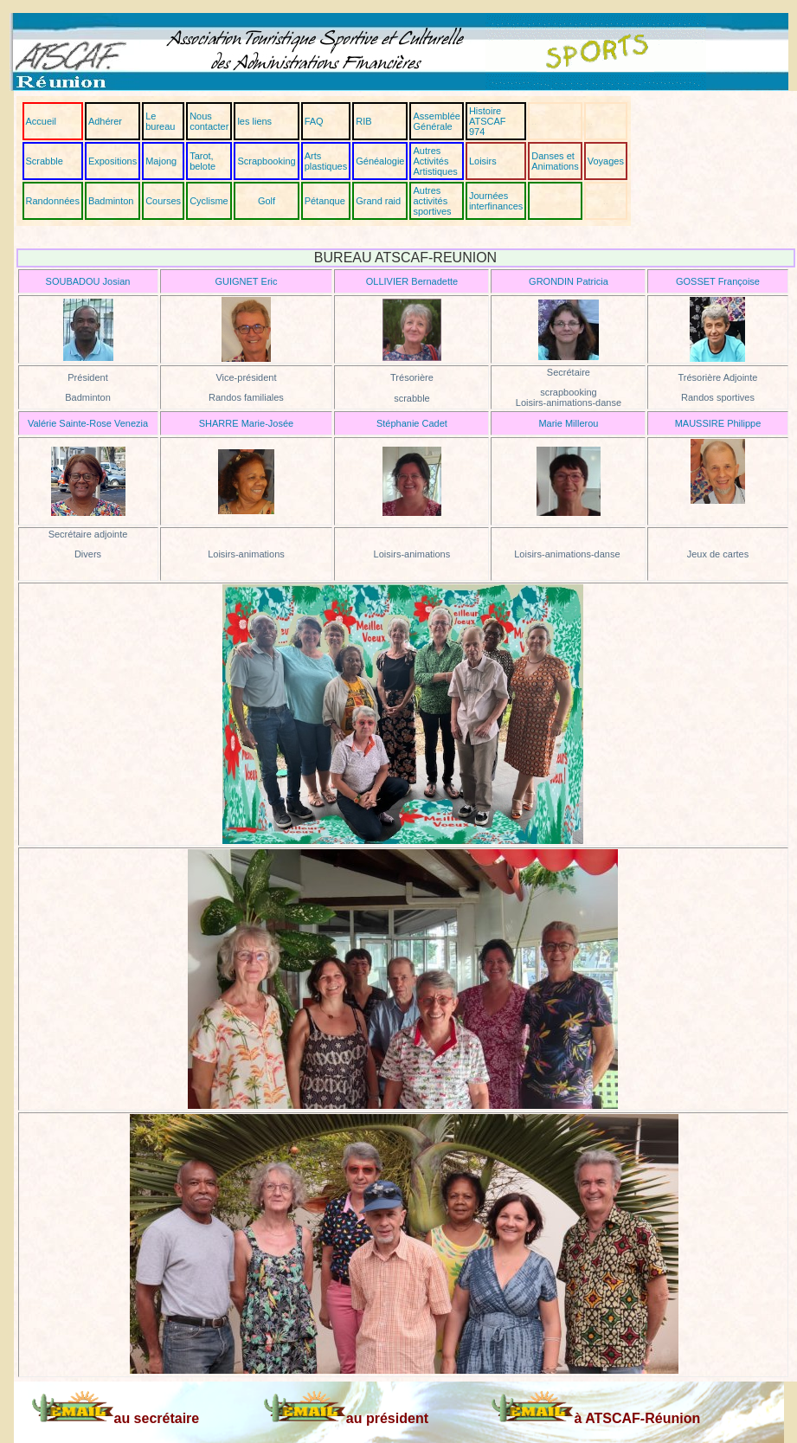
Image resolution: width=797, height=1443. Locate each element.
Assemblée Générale (436, 121)
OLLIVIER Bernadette (412, 281)
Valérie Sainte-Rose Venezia (88, 423)
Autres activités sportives (432, 200)
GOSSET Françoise (718, 281)
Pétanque (325, 201)
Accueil (41, 121)
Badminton (111, 201)
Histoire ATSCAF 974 (487, 121)
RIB (363, 121)
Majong (161, 161)
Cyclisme (209, 201)
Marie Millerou (568, 423)
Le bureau (160, 121)
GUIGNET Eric (246, 281)
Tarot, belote (202, 161)
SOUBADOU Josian (88, 281)
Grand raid (378, 201)
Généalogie (380, 161)
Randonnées (53, 201)
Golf (266, 201)
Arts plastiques (326, 161)
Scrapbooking (266, 161)
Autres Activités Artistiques (435, 161)
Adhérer (105, 121)
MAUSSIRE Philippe (718, 423)
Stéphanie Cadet (411, 423)
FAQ (314, 121)
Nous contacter (209, 121)
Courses (163, 201)
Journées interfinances (496, 200)
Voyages (606, 161)
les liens (254, 121)
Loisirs (483, 161)
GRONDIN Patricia (568, 281)
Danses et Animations (554, 161)
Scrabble (44, 161)
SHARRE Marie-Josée (246, 423)
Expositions (112, 161)
